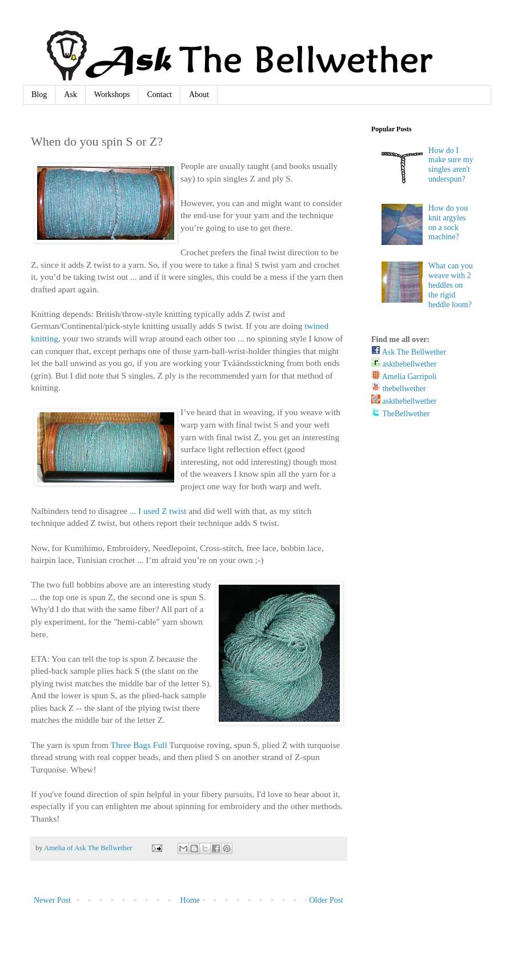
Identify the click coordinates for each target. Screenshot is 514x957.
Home (190, 900)
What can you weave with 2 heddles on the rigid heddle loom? (450, 285)
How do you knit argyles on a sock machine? (448, 222)
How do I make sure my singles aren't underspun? (450, 164)
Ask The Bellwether (408, 352)
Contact (159, 94)
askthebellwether (403, 364)
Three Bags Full (139, 745)
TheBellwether (400, 413)
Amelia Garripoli (404, 376)
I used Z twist (162, 511)
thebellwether (398, 388)
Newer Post (52, 900)
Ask (70, 94)
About (199, 94)
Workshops (112, 94)
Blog (39, 94)
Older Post (327, 900)
